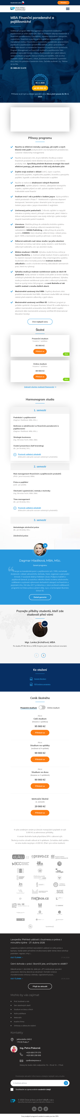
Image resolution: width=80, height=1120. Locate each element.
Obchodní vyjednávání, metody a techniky (31, 491)
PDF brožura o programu (40, 684)
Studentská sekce (16, 3)
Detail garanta (40, 597)
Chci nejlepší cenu (40, 322)
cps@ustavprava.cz (33, 1060)
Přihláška (63, 2)
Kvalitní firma (19, 1021)
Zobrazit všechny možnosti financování (39, 387)
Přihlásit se (40, 351)
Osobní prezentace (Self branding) (28, 446)
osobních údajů (44, 1089)
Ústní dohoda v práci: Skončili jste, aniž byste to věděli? (39, 964)
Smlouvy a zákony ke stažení (25, 1026)
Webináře (18, 1017)
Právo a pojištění (20, 482)
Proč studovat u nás (21, 1001)
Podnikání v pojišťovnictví (24, 417)
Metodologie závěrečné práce (26, 527)
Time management (21, 499)
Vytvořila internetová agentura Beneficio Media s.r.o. (36, 1102)
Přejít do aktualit (40, 986)
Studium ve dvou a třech (23, 1009)
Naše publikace (20, 1013)
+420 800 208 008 (33, 1055)
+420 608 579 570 (33, 1052)
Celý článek (16, 957)
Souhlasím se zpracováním (33, 1089)
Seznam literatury (38, 678)
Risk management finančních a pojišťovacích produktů (37, 474)
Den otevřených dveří (22, 1005)
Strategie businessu (22, 437)
